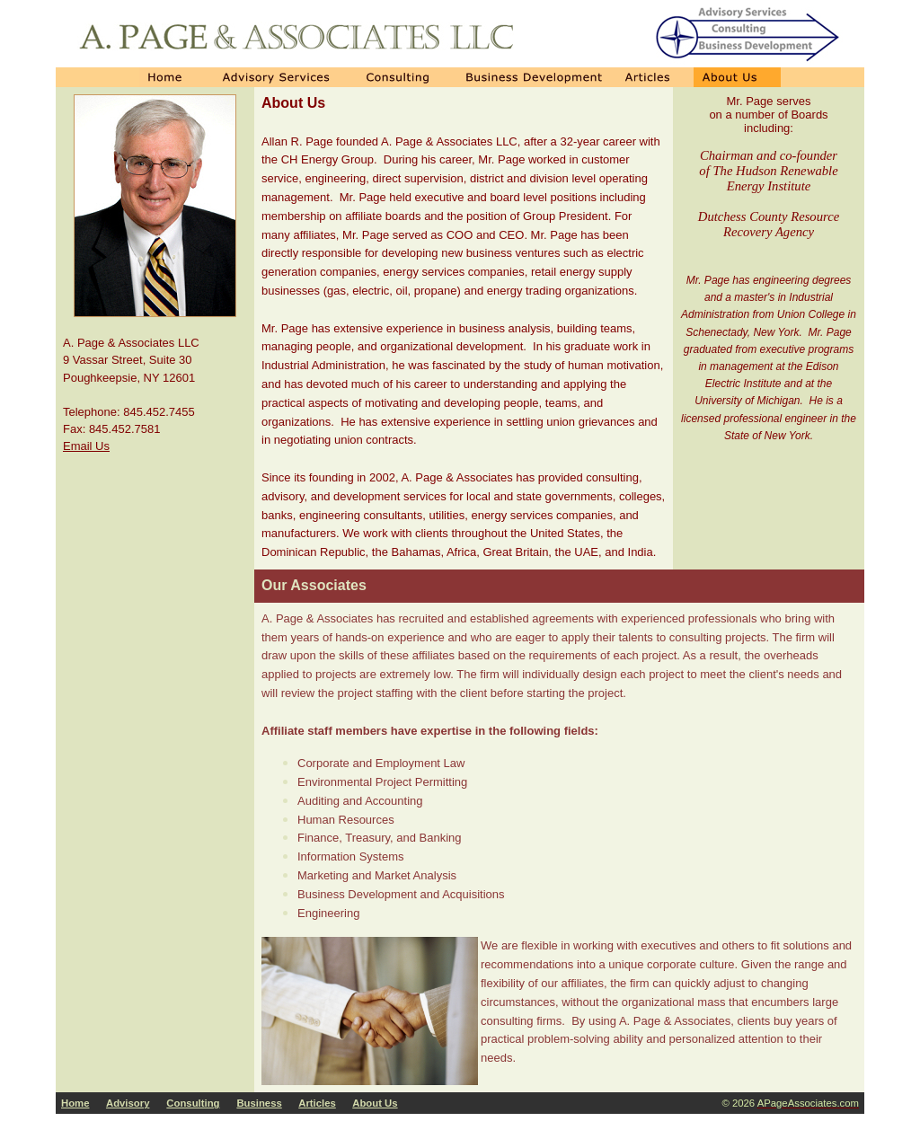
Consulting (192, 1103)
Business (258, 1103)
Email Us (86, 446)
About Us (374, 1103)
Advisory (127, 1103)
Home (75, 1103)
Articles (317, 1103)
